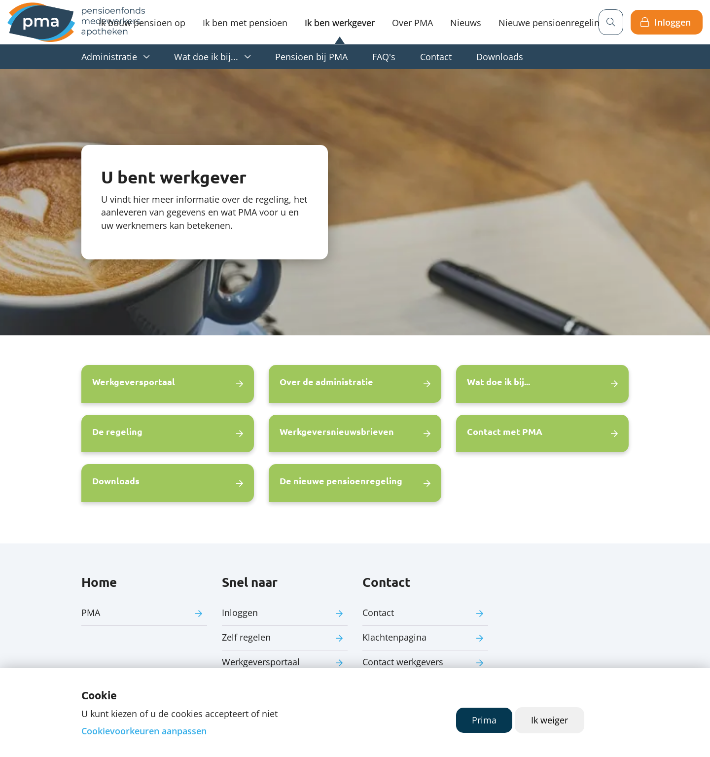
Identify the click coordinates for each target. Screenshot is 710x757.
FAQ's (383, 57)
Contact (436, 57)
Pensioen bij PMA (311, 57)
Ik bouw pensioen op (142, 23)
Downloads (499, 57)
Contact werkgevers (402, 662)
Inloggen (672, 22)
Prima (484, 720)
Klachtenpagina (394, 637)
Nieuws (465, 23)
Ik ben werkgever (340, 23)
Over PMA (412, 23)
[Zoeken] (611, 22)
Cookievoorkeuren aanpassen (144, 731)
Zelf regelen (246, 637)
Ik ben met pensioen (245, 23)
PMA (90, 612)
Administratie (109, 57)
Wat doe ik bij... (206, 57)
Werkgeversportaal (261, 662)
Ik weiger (549, 720)
